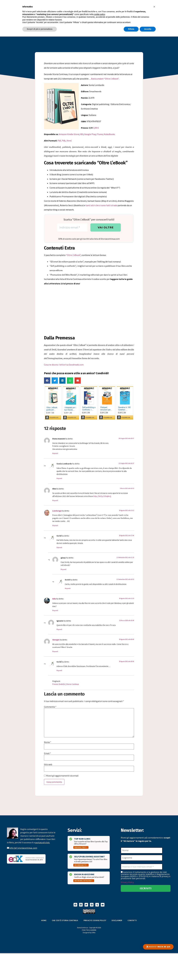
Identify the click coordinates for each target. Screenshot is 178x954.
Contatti (132, 921)
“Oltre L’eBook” (73, 255)
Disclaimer (117, 921)
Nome (47, 742)
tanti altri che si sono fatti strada (101, 205)
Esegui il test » (81, 848)
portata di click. (42, 842)
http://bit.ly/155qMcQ (102, 496)
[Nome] (141, 851)
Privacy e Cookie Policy (95, 921)
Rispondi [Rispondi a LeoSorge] (55, 526)
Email (47, 754)
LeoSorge (57, 511)
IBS (81, 134)
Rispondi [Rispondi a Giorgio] (55, 652)
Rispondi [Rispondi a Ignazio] (59, 630)
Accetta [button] (147, 29)
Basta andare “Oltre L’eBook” (105, 78)
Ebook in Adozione (84, 874)
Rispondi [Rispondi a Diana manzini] (55, 454)
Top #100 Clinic (82, 839)
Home (43, 921)
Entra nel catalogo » (84, 881)
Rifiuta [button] (131, 29)
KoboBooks (109, 134)
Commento (50, 707)
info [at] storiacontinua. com (23, 848)
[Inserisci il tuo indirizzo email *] (141, 867)
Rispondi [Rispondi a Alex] (55, 501)
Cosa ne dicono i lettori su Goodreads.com (64, 365)
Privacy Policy (127, 882)
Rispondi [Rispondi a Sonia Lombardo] (59, 479)
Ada (54, 599)
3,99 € (96, 127)
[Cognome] (141, 858)
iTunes (100, 134)
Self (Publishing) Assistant (89, 857)
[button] (47, 381)
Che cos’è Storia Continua (65, 921)
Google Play (90, 134)
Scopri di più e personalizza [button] (39, 29)
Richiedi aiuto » (81, 865)
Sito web (48, 765)
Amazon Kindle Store (69, 134)
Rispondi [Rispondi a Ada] (55, 611)
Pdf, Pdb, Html (65, 140)
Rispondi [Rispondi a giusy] (63, 570)
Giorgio (55, 640)
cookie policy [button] (99, 14)
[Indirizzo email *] (72, 227)
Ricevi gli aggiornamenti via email (61, 776)
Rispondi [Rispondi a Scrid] (59, 548)
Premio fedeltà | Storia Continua (65, 684)
